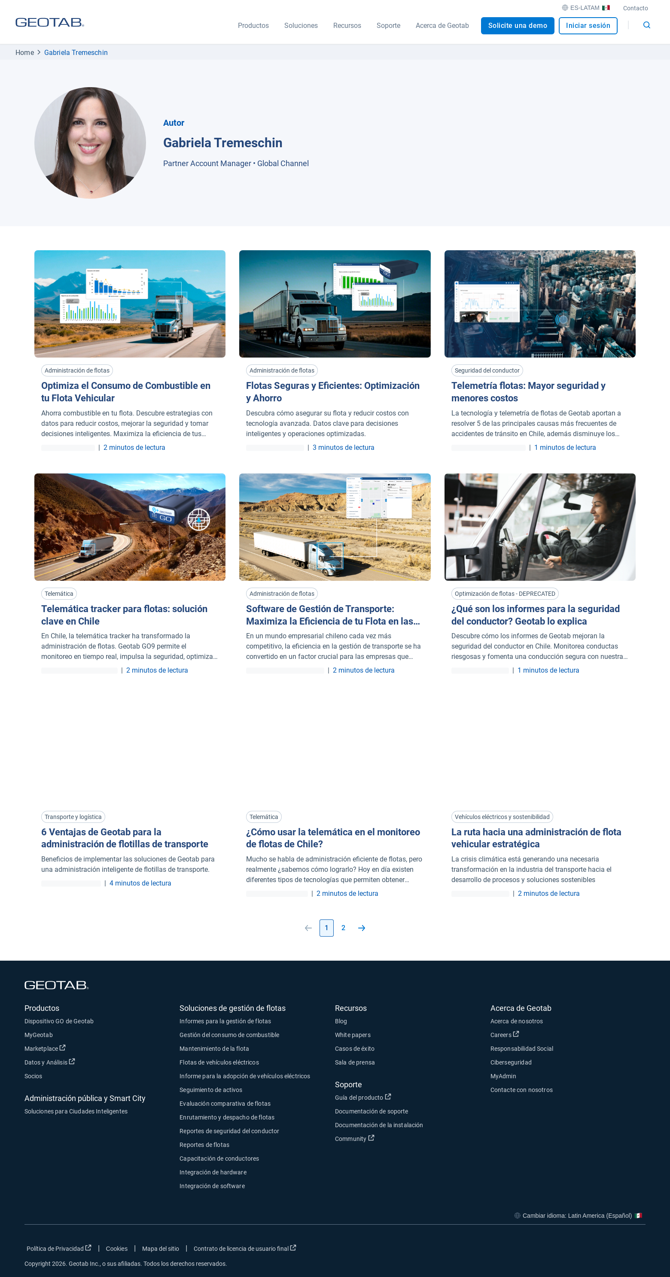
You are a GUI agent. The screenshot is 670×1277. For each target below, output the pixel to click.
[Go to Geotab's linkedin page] (613, 1250)
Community (355, 1138)
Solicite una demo (518, 25)
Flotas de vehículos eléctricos (219, 1062)
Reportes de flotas (204, 1144)
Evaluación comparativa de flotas (225, 1103)
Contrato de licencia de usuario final (245, 1248)
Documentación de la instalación (379, 1125)
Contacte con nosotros (521, 1089)
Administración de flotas (77, 370)
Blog (341, 1021)
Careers (504, 1034)
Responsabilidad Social (521, 1048)
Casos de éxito (355, 1048)
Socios (33, 1076)
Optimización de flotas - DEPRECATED (505, 593)
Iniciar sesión (588, 25)
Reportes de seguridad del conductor (229, 1131)
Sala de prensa (355, 1062)
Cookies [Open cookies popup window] (117, 1248)
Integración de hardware (213, 1172)
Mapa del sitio (160, 1248)
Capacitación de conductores (219, 1158)
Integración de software (212, 1186)
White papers (353, 1034)
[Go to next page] (361, 928)
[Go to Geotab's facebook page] (570, 1250)
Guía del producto (363, 1097)
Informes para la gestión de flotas (225, 1021)
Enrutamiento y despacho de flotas (227, 1117)
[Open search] (647, 25)
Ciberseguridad (511, 1062)
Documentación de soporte (371, 1111)
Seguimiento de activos (211, 1089)
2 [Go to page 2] (343, 928)
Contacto (635, 8)
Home (24, 53)
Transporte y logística (73, 816)
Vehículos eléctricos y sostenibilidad (502, 816)
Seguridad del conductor (487, 370)
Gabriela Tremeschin (76, 53)
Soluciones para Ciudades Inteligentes (76, 1111)
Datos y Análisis (50, 1062)
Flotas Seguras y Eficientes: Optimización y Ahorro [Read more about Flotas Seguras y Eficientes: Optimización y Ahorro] (333, 391)
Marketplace (45, 1048)
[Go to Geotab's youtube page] (634, 1250)
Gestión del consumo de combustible (229, 1034)
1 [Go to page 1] (327, 928)
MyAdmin (503, 1076)
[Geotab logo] (49, 30)
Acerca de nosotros (516, 1021)
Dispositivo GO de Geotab (59, 1021)
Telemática (59, 593)
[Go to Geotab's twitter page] (591, 1250)
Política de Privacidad (59, 1248)
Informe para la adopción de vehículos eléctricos (245, 1076)
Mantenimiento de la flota (214, 1048)
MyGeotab (38, 1034)
